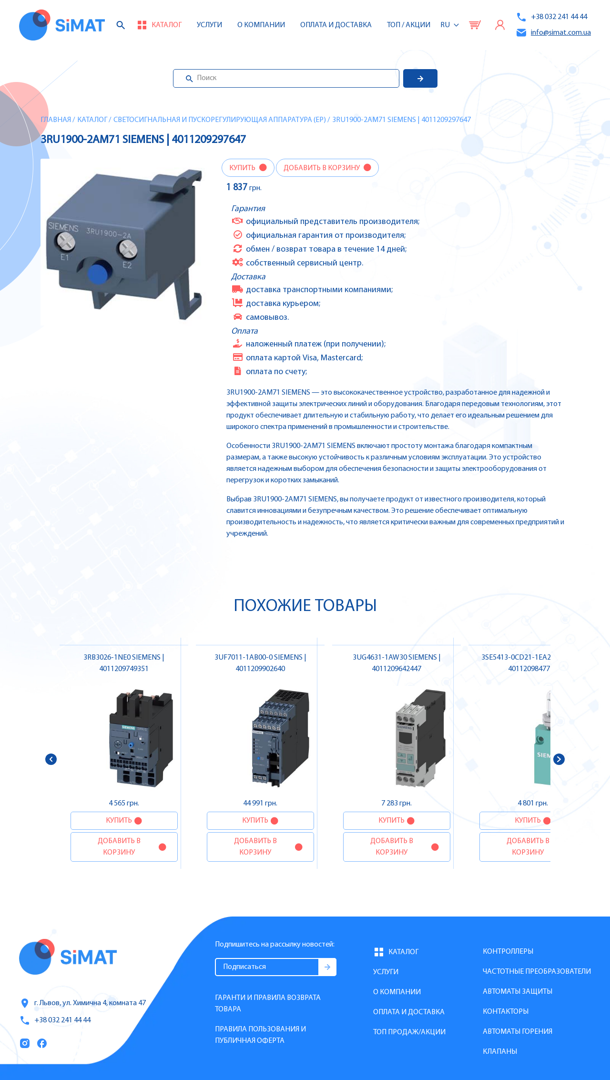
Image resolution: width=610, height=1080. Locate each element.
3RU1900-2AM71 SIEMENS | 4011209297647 (401, 120)
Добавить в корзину (322, 168)
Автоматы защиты (517, 992)
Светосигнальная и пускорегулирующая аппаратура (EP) (219, 120)
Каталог (92, 120)
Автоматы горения (517, 1032)
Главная (56, 120)
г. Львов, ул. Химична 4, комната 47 (82, 1003)
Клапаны (500, 1052)
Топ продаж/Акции (409, 1032)
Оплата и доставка (336, 25)
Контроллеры (508, 952)
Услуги (209, 25)
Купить (243, 168)
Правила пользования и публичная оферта (260, 1035)
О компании (397, 992)
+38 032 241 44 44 (551, 17)
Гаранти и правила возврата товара (268, 1003)
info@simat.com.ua (553, 33)
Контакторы (506, 1012)
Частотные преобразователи (537, 972)
